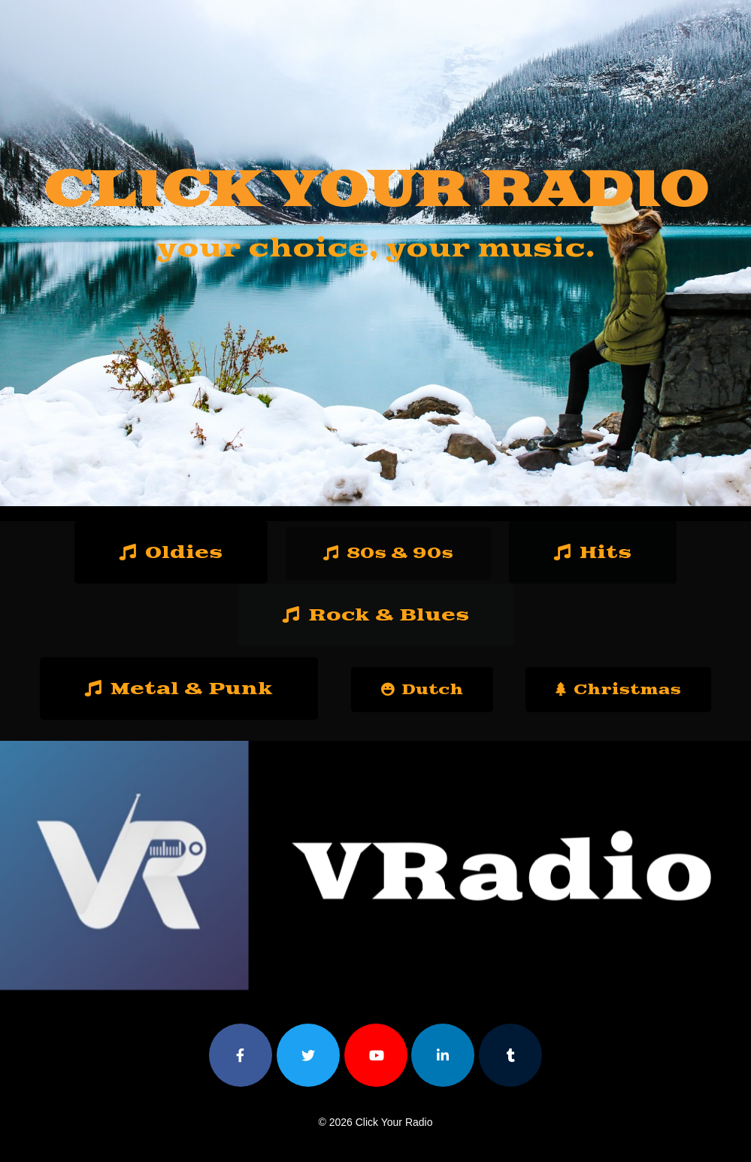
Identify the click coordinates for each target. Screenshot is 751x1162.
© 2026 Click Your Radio (376, 1122)
